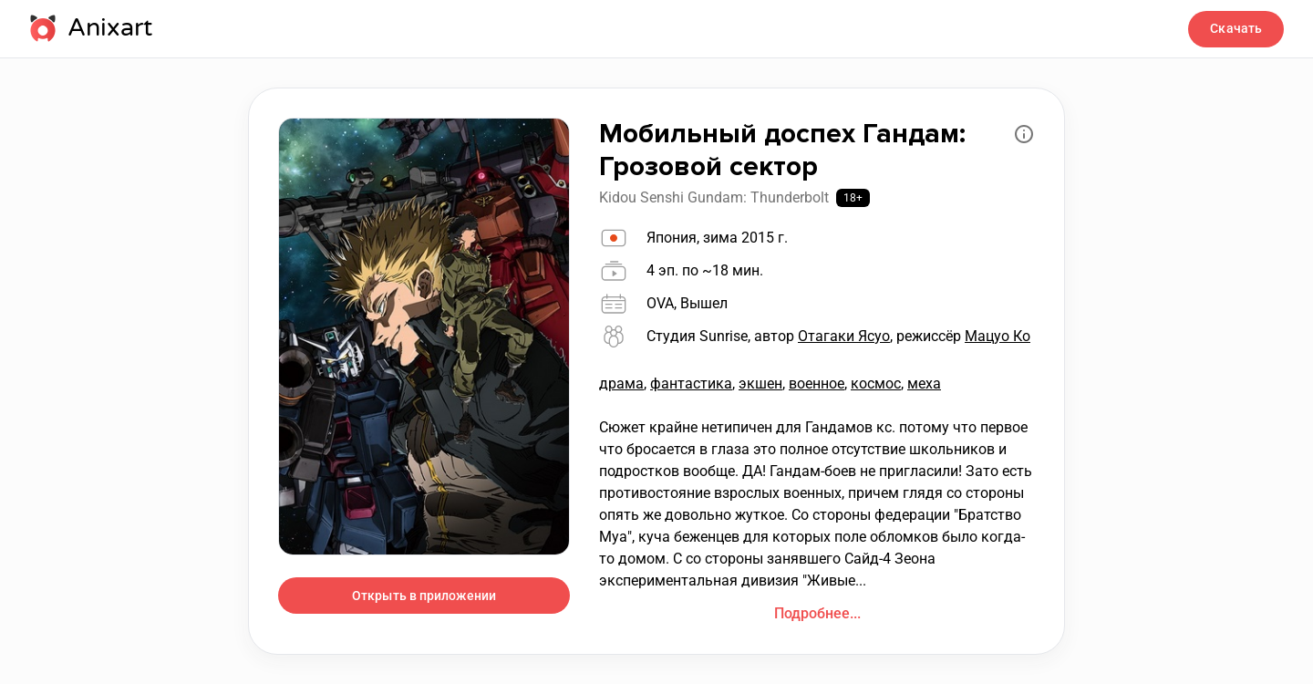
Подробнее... (817, 613)
